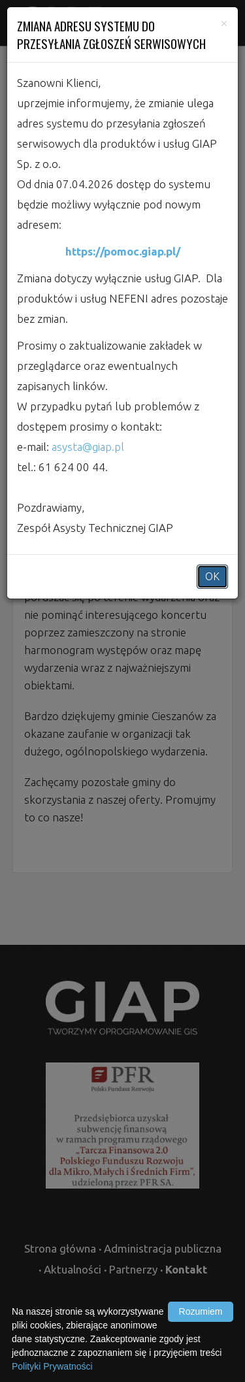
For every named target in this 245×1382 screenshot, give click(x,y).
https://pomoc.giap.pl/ (122, 251)
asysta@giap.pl (88, 446)
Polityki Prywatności (52, 1366)
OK (212, 576)
